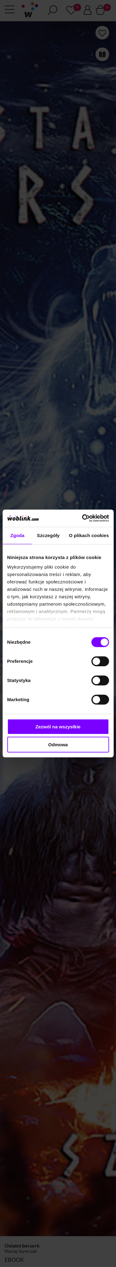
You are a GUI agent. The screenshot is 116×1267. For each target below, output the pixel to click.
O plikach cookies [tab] (89, 535)
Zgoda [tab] (17, 535)
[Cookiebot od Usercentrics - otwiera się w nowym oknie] (82, 518)
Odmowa (58, 744)
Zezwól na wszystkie (58, 726)
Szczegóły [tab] (48, 535)
